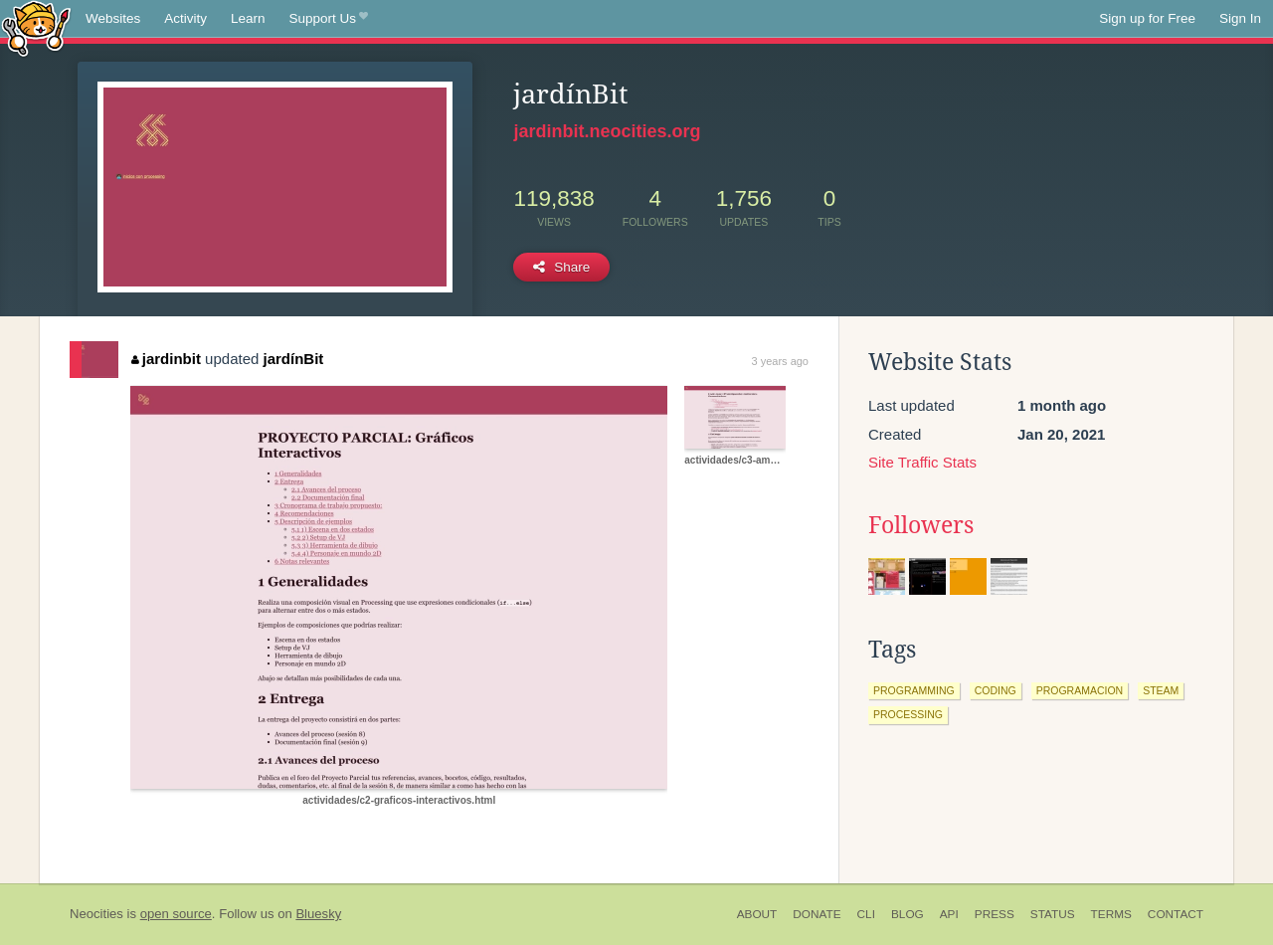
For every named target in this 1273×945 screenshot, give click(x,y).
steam (1161, 690)
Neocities (96, 913)
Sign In (1240, 18)
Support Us (328, 19)
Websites (113, 18)
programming (914, 690)
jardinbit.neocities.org (606, 131)
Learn (248, 18)
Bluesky (318, 913)
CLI (866, 914)
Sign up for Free (1147, 18)
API (949, 914)
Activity (185, 18)
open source (176, 913)
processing (908, 714)
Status (1052, 914)
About (757, 914)
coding (995, 690)
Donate (816, 914)
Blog (907, 914)
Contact (1175, 914)
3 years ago (780, 361)
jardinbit (166, 358)
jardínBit (294, 358)
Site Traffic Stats (922, 462)
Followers (921, 525)
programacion (1080, 690)
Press (994, 914)
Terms (1111, 914)
